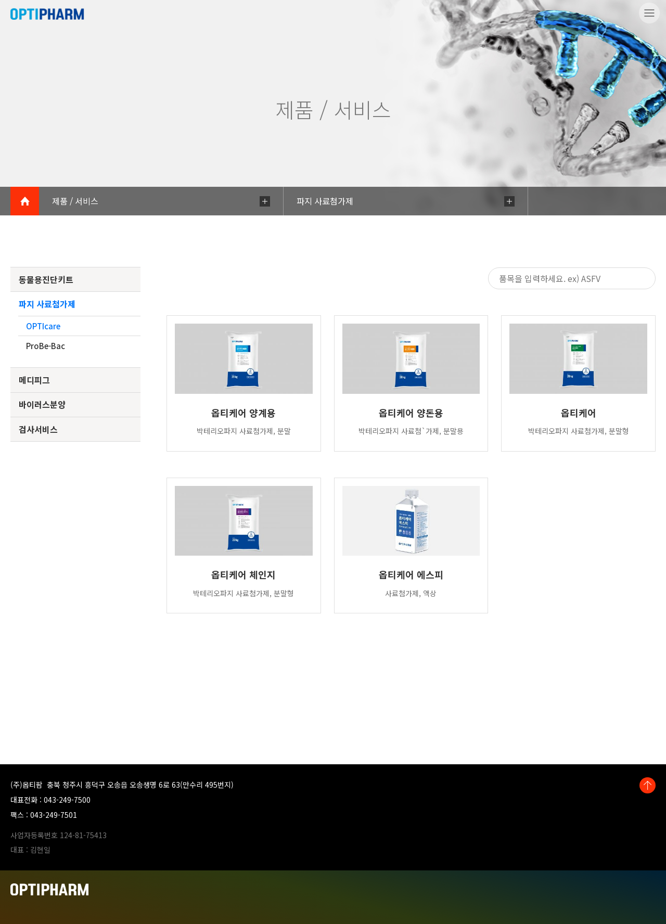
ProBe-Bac (45, 345)
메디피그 (34, 380)
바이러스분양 (42, 404)
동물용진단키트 (46, 279)
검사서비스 (38, 429)
